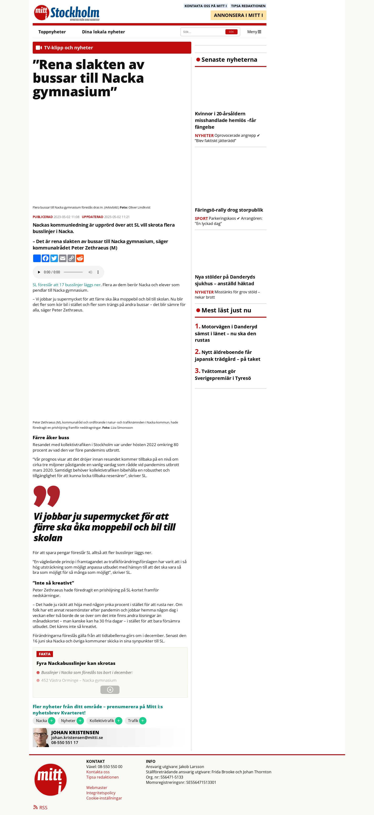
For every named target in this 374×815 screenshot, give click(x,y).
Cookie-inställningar (104, 798)
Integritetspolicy (100, 792)
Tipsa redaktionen (102, 777)
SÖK (231, 31)
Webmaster (96, 787)
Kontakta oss (98, 771)
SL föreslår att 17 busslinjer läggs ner (67, 284)
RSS (40, 807)
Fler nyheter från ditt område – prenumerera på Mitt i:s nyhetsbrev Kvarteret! (98, 710)
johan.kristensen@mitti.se (77, 737)
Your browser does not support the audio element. (68, 272)
